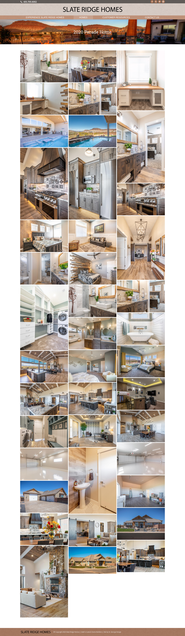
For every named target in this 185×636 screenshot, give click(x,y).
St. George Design (115, 632)
